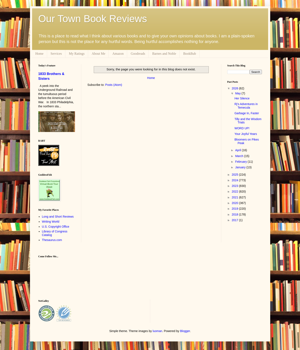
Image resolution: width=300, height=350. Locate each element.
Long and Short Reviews (58, 216)
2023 (235, 186)
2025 (235, 174)
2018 (235, 214)
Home (39, 53)
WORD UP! (241, 128)
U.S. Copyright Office (55, 226)
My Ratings (77, 53)
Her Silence (241, 98)
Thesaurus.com (52, 240)
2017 (235, 220)
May (238, 93)
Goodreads (138, 53)
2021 (235, 197)
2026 (235, 88)
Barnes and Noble (164, 53)
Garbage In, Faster (246, 113)
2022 (235, 191)
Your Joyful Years (245, 134)
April (238, 150)
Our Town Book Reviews (92, 18)
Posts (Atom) (113, 84)
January (240, 167)
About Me (98, 53)
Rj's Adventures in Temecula (246, 105)
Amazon (118, 53)
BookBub (189, 53)
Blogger (185, 331)
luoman (157, 331)
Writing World (50, 221)
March (239, 156)
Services (56, 53)
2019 (235, 208)
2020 (235, 203)
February (241, 161)
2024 (235, 180)
